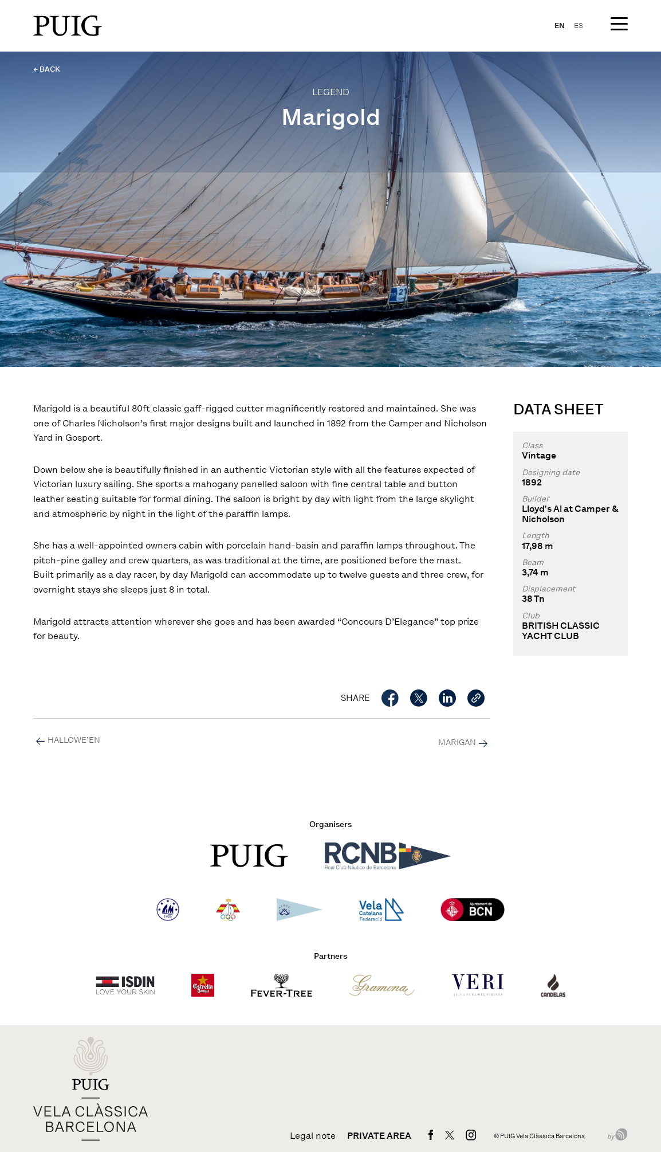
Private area (379, 1136)
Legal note (313, 1136)
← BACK (46, 69)
